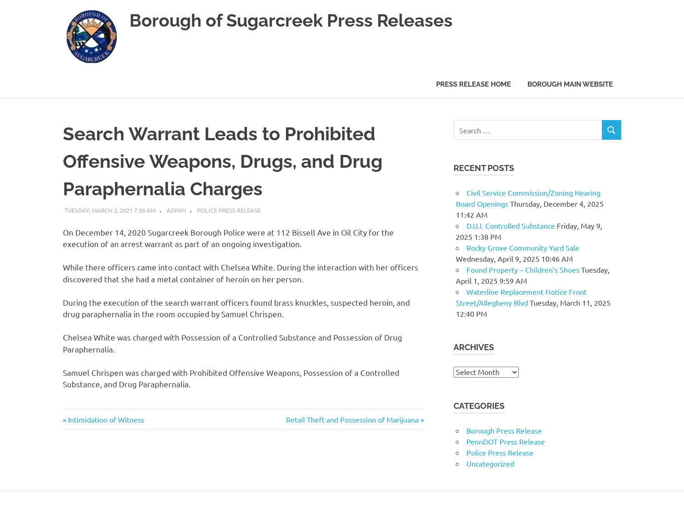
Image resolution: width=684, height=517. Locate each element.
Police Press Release (229, 210)
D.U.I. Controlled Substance (510, 225)
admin (176, 210)
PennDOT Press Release (505, 441)
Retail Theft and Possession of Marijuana (352, 419)
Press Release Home (473, 84)
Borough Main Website (570, 84)
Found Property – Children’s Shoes (522, 269)
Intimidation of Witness (105, 419)
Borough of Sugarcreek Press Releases (291, 20)
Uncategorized (490, 463)
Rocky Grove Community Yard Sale (522, 247)
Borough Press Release (504, 430)
